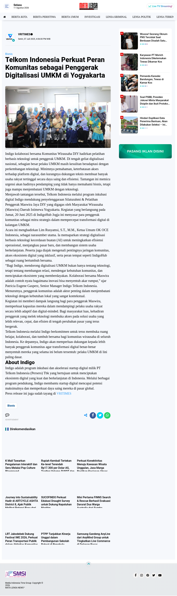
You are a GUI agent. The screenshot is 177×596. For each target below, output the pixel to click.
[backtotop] (88, 565)
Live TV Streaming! (162, 6)
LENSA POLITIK (147, 16)
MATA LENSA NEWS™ (15, 588)
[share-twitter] (99, 415)
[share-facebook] (91, 415)
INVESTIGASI (96, 16)
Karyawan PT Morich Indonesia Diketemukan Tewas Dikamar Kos (152, 58)
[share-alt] (84, 415)
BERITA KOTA (20, 16)
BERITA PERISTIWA (46, 16)
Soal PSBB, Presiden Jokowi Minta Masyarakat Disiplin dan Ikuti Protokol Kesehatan (153, 100)
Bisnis (9, 54)
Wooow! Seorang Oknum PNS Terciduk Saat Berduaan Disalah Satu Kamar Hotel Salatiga (153, 37)
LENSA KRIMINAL (121, 16)
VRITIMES (64, 393)
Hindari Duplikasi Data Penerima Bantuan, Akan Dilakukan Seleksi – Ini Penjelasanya (153, 121)
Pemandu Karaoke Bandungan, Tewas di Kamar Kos (151, 79)
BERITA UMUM (73, 16)
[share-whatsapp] (107, 415)
